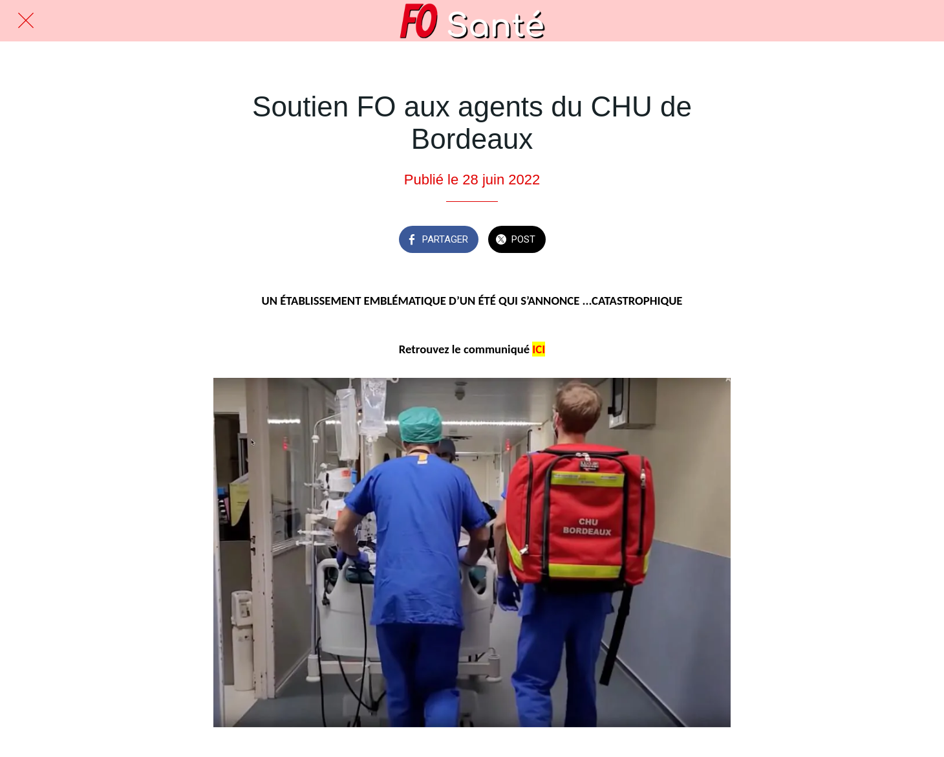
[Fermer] (26, 20)
